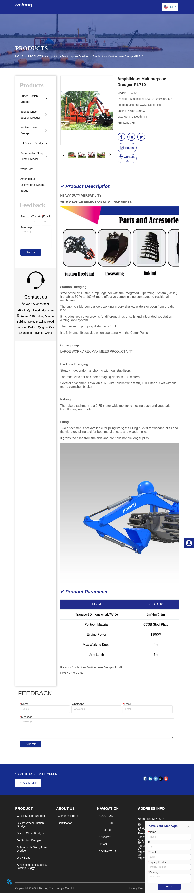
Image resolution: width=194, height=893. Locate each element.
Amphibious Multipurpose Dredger (68, 56)
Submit (31, 252)
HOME (19, 56)
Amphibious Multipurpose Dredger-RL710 (118, 56)
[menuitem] (97, 5)
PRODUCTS (35, 56)
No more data (75, 672)
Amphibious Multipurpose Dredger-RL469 (97, 667)
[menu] (97, 5)
